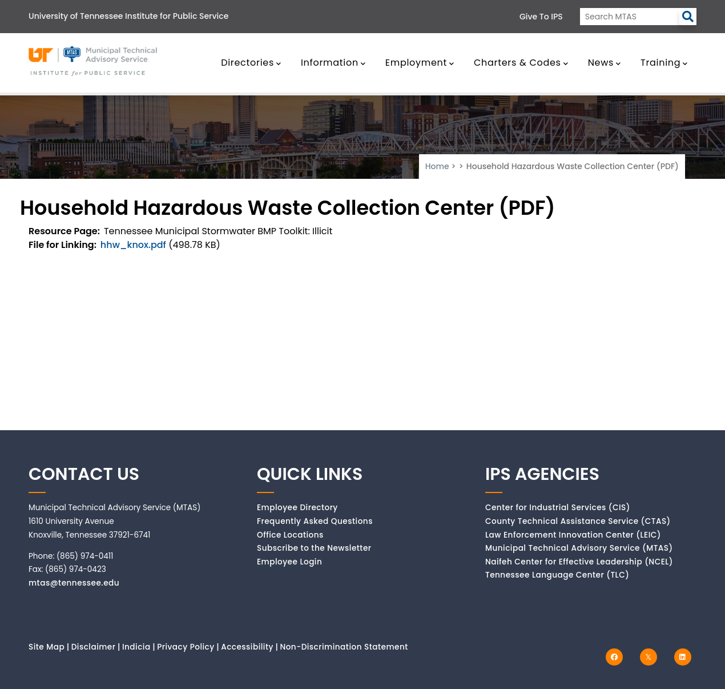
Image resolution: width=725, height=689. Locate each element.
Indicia (136, 647)
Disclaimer (93, 647)
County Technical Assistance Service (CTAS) (578, 521)
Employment (419, 62)
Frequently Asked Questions (315, 521)
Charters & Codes (521, 62)
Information (333, 62)
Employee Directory (297, 507)
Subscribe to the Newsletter (314, 548)
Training (664, 62)
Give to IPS (541, 16)
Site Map (47, 647)
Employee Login (289, 561)
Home (437, 166)
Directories (251, 62)
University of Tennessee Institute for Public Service (128, 16)
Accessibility (247, 647)
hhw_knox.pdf (133, 244)
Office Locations (290, 535)
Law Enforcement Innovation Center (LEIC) (573, 535)
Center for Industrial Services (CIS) (557, 507)
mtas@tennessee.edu (74, 583)
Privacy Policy (186, 647)
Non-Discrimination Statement (344, 647)
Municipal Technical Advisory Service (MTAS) (579, 548)
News (604, 62)
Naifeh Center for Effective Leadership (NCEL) (579, 561)
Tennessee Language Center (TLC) (557, 575)
